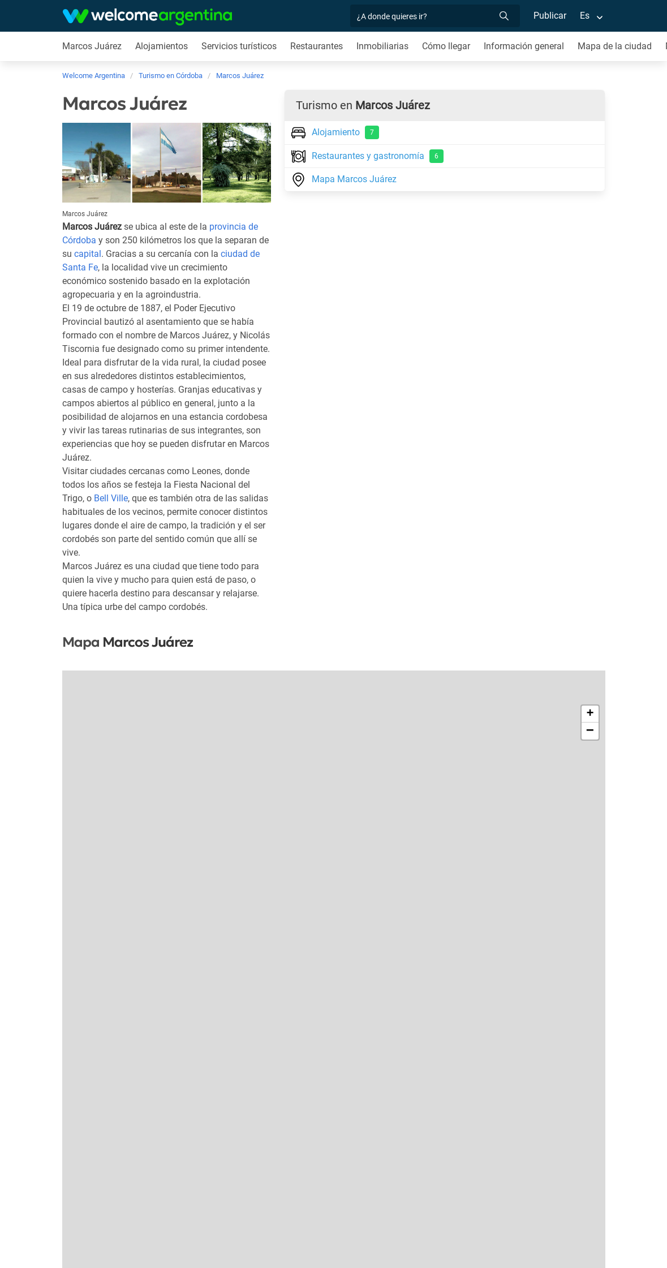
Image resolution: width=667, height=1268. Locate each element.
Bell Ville (111, 511)
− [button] (590, 744)
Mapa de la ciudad (618, 46)
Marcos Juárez (92, 46)
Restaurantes (318, 46)
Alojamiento (335, 132)
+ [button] (589, 727)
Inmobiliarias (385, 46)
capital (87, 253)
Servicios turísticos (240, 46)
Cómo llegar (448, 46)
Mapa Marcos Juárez (344, 178)
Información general (527, 46)
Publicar (549, 15)
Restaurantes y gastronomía (367, 156)
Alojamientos (161, 46)
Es (584, 15)
